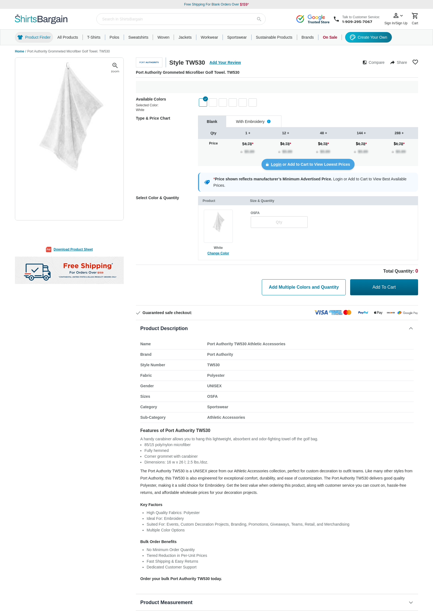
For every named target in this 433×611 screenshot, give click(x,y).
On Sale (330, 37)
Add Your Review (225, 62)
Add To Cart (384, 287)
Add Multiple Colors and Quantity (304, 287)
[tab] (212, 121)
